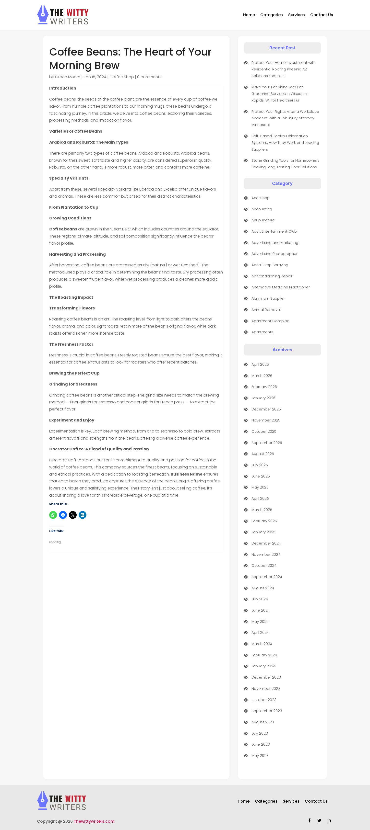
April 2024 (260, 632)
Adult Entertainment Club (274, 231)
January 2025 (263, 531)
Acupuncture (263, 220)
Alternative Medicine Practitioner (280, 287)
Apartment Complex (270, 320)
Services (296, 15)
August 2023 (262, 722)
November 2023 (265, 688)
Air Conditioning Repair (271, 276)
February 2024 (264, 655)
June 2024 (260, 610)
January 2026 (263, 397)
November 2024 (265, 554)
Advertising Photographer (274, 253)
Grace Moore (67, 77)
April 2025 (260, 498)
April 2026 (260, 364)
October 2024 (263, 565)
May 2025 (260, 487)
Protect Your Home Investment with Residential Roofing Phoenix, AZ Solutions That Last (283, 69)
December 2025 (266, 409)
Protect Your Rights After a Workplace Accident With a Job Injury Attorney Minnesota (285, 118)
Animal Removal (266, 309)
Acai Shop (260, 197)
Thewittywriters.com (94, 821)
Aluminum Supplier (268, 298)
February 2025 (264, 520)
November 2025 (265, 420)
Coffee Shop (121, 77)
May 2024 (260, 621)
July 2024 (259, 599)
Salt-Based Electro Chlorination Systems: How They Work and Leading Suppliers (285, 142)
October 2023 (263, 699)
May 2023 (260, 755)
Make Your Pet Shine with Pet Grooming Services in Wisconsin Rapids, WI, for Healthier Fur (280, 93)
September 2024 (266, 576)
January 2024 (263, 666)
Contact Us (321, 15)
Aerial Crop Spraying (269, 264)
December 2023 (266, 677)
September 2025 (266, 442)
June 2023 (260, 744)
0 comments (149, 77)
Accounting (261, 209)
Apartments (262, 331)
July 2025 (259, 464)
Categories (271, 15)
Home (249, 15)
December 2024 (266, 543)
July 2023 (259, 733)
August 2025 (262, 453)
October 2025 (263, 431)
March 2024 (261, 643)
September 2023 (266, 710)
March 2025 (261, 509)
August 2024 (262, 588)
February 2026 (264, 386)
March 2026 (261, 375)
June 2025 (260, 476)
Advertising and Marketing (274, 242)
